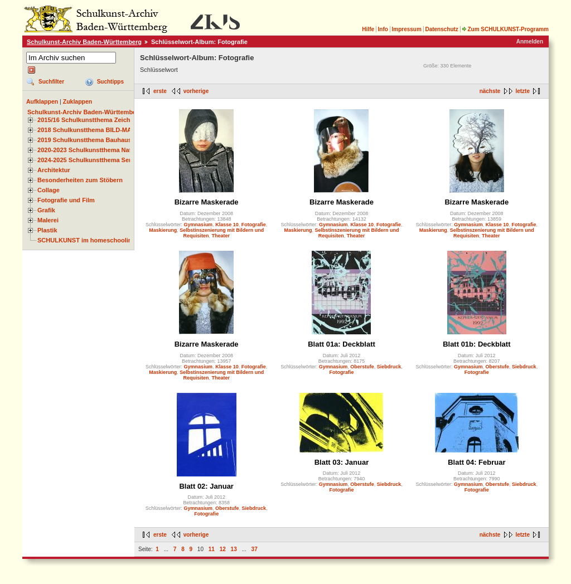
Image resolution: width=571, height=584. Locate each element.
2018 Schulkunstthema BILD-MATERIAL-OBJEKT (108, 129)
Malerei (48, 220)
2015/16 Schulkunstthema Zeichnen (89, 119)
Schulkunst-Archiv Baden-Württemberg (84, 41)
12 (223, 549)
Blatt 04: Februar (476, 462)
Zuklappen (78, 101)
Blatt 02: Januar (206, 486)
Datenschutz (441, 29)
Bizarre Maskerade (207, 202)
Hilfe (368, 29)
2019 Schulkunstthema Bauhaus (84, 140)
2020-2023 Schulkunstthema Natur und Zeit (100, 150)
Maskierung (163, 230)
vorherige (196, 91)
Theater (220, 236)
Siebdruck (389, 366)
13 (234, 549)
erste (160, 91)
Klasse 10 (227, 224)
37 (254, 549)
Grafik (46, 210)
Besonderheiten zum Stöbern (80, 180)
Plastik (47, 230)
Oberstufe (362, 366)
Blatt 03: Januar (341, 462)
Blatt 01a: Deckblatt (341, 344)
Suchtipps (110, 82)
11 (212, 549)
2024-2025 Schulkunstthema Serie (87, 160)
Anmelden (529, 41)
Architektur (53, 170)
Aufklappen (42, 101)
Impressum (406, 29)
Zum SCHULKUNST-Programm (505, 29)
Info (383, 29)
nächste (490, 91)
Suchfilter (51, 82)
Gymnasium (198, 224)
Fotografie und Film (66, 200)
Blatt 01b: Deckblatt (476, 344)
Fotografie (253, 224)
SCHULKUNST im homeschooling (86, 240)
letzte (522, 91)
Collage (48, 190)
